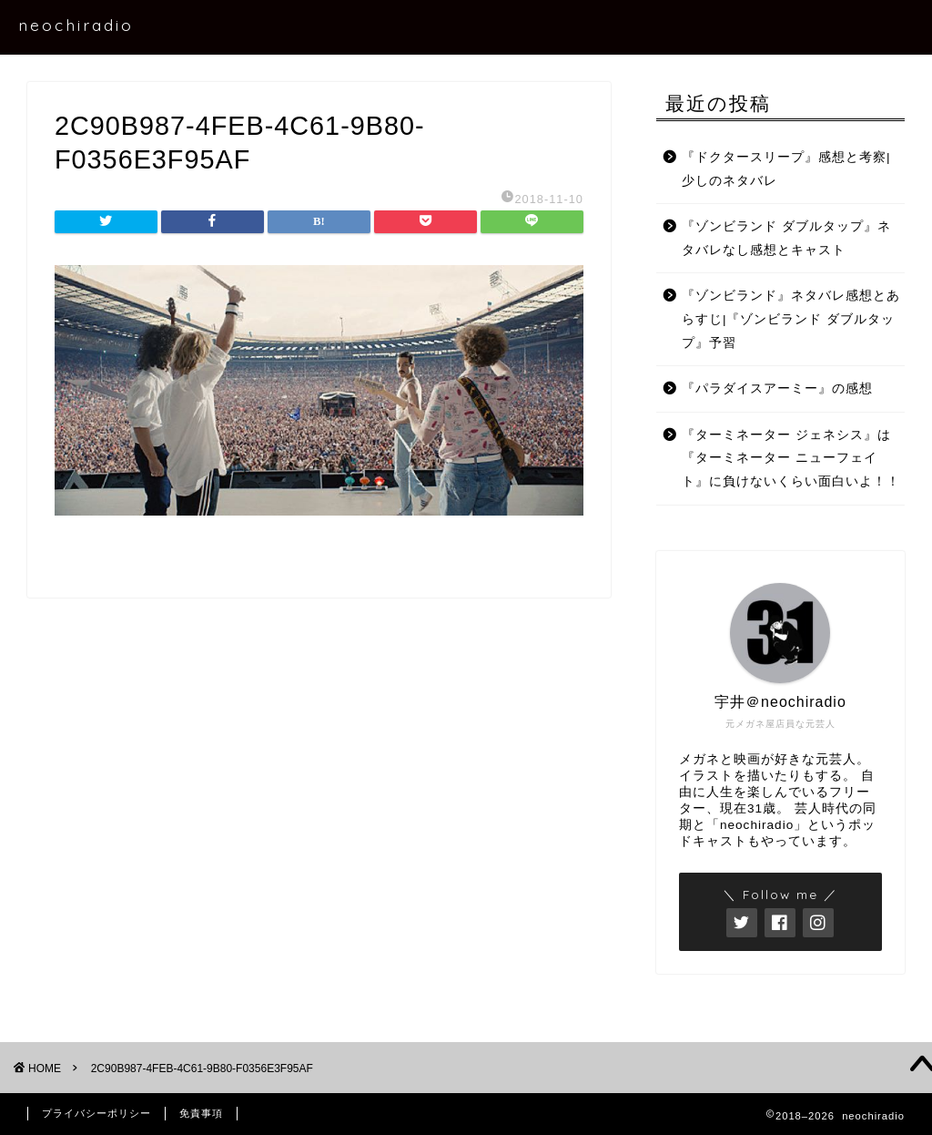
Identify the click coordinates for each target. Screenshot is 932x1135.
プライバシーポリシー (96, 1113)
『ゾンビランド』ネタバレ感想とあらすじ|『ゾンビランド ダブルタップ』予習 (791, 319)
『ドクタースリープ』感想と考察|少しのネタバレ (786, 169)
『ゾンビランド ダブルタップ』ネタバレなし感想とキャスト (786, 238)
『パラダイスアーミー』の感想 (777, 388)
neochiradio (76, 25)
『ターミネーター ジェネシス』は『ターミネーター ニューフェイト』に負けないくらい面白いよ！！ (791, 458)
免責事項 (201, 1113)
